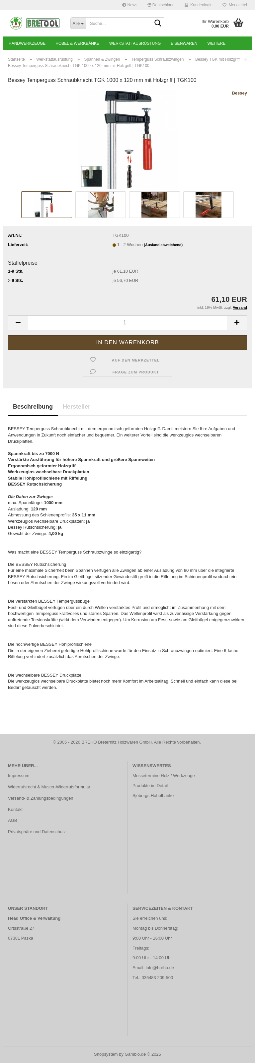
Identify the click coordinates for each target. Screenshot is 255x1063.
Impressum (18, 775)
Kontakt (15, 809)
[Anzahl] (127, 322)
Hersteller (76, 406)
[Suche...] (78, 23)
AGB (12, 820)
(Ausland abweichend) (163, 245)
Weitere (217, 43)
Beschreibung (33, 406)
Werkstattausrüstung (135, 43)
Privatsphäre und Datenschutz (37, 831)
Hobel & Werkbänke (77, 43)
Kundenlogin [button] (198, 5)
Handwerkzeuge (27, 43)
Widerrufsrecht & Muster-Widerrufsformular (49, 786)
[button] (161, 5)
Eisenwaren (184, 43)
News (129, 5)
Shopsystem (106, 1054)
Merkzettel (234, 5)
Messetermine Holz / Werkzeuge (163, 775)
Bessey (239, 93)
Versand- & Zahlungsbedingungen (40, 798)
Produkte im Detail (150, 785)
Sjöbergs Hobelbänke (153, 795)
